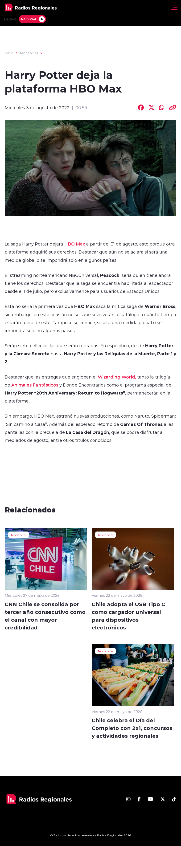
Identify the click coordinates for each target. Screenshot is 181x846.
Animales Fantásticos (34, 385)
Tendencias (29, 53)
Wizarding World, (117, 377)
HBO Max (75, 244)
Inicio (9, 53)
